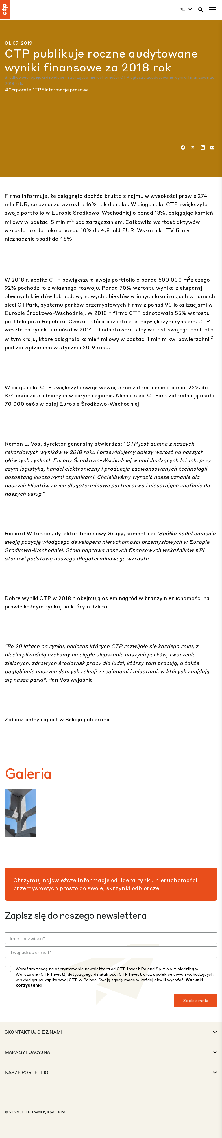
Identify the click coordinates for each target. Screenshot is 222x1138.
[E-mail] (212, 147)
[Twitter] (193, 147)
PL (182, 9)
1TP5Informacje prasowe (60, 89)
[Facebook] (183, 147)
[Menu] (212, 9)
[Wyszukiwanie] (201, 9)
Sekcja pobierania (88, 719)
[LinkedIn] (203, 147)
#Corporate (18, 89)
